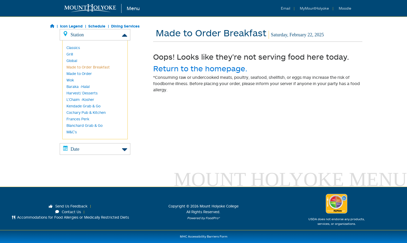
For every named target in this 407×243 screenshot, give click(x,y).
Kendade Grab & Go (83, 106)
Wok (70, 80)
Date (95, 148)
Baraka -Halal (78, 86)
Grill (69, 54)
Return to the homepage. (200, 68)
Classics (73, 47)
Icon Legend (71, 26)
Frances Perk (77, 119)
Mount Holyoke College (219, 206)
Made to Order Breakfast (88, 67)
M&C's (71, 132)
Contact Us (68, 212)
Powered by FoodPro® (203, 218)
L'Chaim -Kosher (80, 99)
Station (95, 34)
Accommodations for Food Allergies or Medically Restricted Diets (70, 217)
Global (71, 60)
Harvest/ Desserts (82, 93)
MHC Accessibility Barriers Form (203, 236)
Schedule (96, 26)
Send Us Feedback (68, 206)
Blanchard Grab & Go (84, 125)
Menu (133, 8)
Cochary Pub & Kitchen (86, 112)
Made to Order (79, 73)
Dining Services (125, 26)
